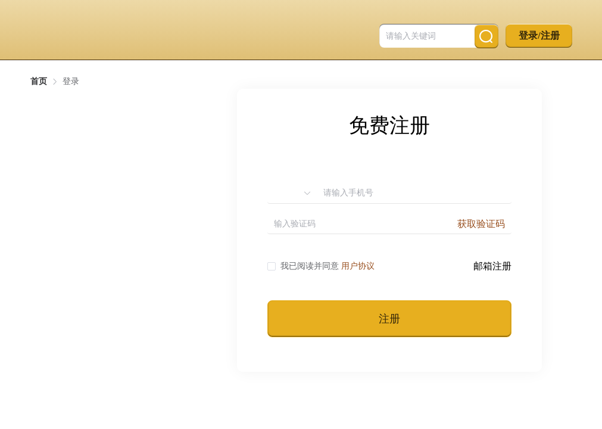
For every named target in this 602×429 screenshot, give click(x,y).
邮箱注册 (492, 266)
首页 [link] (38, 81)
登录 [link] (71, 81)
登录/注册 (539, 35)
